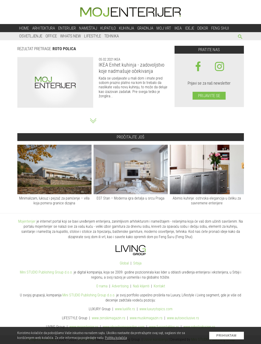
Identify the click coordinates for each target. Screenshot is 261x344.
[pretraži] (240, 37)
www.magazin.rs (108, 318)
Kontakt (159, 286)
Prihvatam (226, 335)
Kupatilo (108, 28)
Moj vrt (164, 28)
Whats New (70, 36)
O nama (101, 286)
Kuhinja (126, 28)
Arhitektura (43, 28)
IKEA (117, 59)
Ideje (189, 28)
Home (24, 28)
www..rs (125, 309)
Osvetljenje (30, 36)
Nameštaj (88, 28)
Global (124, 263)
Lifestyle (92, 36)
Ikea (178, 28)
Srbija (137, 263)
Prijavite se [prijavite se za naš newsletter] (209, 95)
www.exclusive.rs (183, 318)
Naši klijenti (141, 286)
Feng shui (220, 28)
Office (51, 36)
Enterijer (67, 28)
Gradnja (145, 28)
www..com (155, 309)
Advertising (120, 286)
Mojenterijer (27, 221)
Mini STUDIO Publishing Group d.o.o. (46, 272)
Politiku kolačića (116, 338)
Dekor (202, 28)
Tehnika (111, 36)
